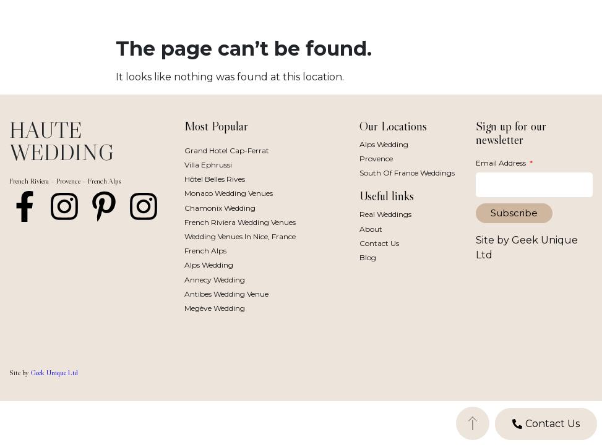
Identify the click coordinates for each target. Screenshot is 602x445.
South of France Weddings (407, 173)
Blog (367, 257)
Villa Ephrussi (208, 165)
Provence (376, 159)
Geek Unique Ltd (54, 372)
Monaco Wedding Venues (228, 193)
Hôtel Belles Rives (214, 179)
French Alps (205, 251)
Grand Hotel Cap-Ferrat (226, 150)
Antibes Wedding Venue (226, 294)
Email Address (502, 162)
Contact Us (379, 243)
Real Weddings (385, 214)
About (370, 229)
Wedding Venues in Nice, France (240, 236)
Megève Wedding (214, 308)
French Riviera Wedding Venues (240, 222)
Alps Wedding (208, 265)
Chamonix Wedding (220, 208)
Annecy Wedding (214, 280)
